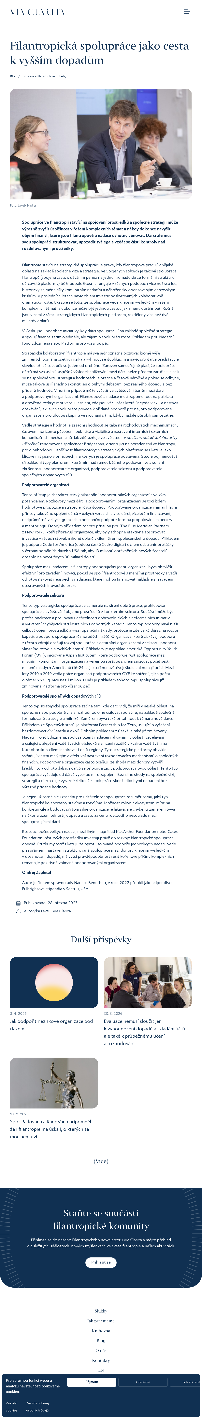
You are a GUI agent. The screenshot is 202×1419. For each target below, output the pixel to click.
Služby (101, 1311)
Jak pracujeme (101, 1321)
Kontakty (101, 1361)
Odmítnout (143, 1382)
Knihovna (101, 1331)
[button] (187, 12)
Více (101, 1161)
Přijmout (91, 1382)
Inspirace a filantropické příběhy (44, 76)
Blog (13, 76)
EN (101, 1370)
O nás (101, 1351)
